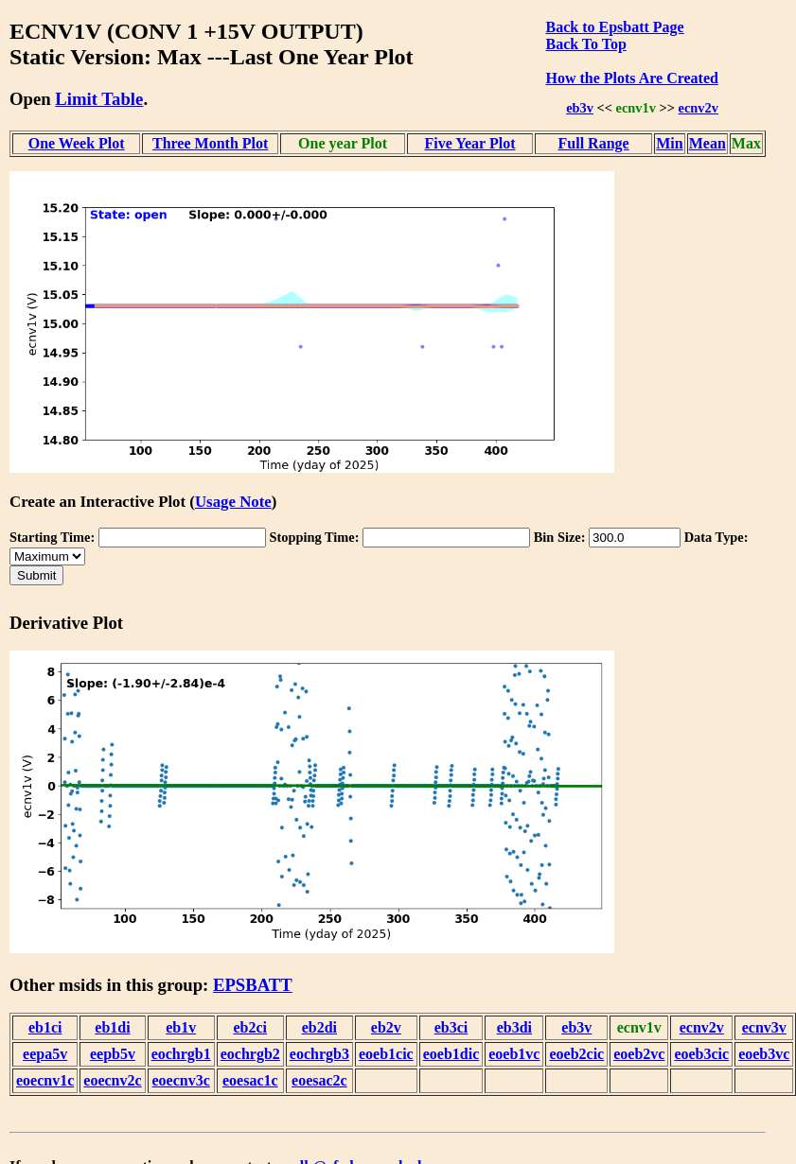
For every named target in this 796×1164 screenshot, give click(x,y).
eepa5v (45, 1054)
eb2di (319, 1027)
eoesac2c (319, 1080)
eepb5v (112, 1054)
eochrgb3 (319, 1054)
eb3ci (451, 1027)
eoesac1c (250, 1080)
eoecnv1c (45, 1080)
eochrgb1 (181, 1054)
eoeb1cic (386, 1054)
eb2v (386, 1027)
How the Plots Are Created (631, 78)
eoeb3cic (701, 1054)
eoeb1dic (451, 1054)
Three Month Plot (210, 143)
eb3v (579, 107)
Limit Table (99, 99)
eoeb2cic (576, 1054)
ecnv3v (764, 1027)
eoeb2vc (638, 1054)
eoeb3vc (763, 1054)
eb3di (514, 1027)
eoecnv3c (181, 1080)
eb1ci (45, 1027)
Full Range (593, 143)
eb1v (181, 1027)
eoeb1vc (514, 1054)
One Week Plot (76, 143)
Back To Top (585, 44)
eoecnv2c (112, 1080)
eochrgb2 (250, 1054)
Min (669, 143)
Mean (707, 143)
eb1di (112, 1027)
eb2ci (251, 1027)
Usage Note (233, 502)
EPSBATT (252, 985)
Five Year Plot (470, 143)
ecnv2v (698, 107)
